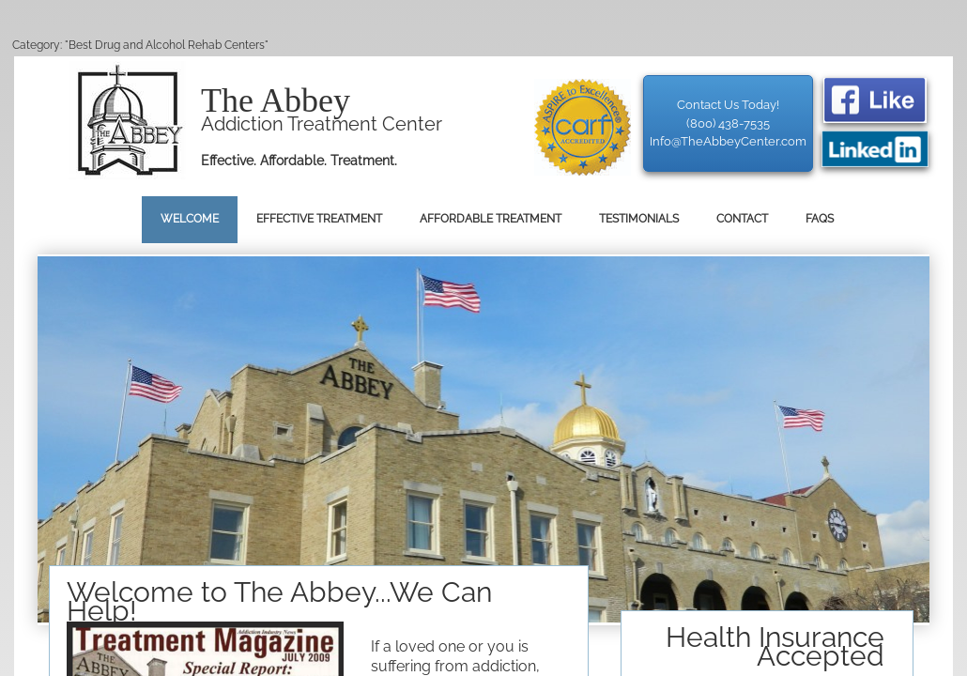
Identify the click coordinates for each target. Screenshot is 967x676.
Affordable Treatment (490, 218)
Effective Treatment (319, 218)
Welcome (190, 218)
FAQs (820, 218)
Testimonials (639, 218)
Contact (742, 218)
